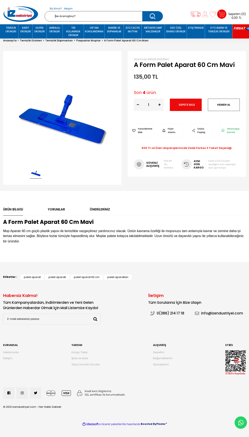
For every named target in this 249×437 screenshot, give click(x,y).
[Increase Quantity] (159, 105)
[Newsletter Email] (52, 319)
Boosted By (148, 424)
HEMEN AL (223, 105)
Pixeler (161, 424)
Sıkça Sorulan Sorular (86, 364)
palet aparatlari (117, 277)
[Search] (104, 16)
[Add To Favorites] (142, 130)
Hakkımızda (11, 352)
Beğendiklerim (163, 358)
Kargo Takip (80, 352)
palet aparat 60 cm (87, 277)
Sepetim (158, 352)
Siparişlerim (161, 364)
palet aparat (32, 277)
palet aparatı (57, 277)
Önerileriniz (100, 209)
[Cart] (231, 14)
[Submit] (95, 319)
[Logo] (20, 14)
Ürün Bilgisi (13, 209)
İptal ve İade (80, 358)
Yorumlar (56, 209)
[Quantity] (148, 105)
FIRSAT (239, 28)
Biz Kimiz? (56, 8)
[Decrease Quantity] (138, 105)
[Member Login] (205, 14)
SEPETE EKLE (187, 105)
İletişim (68, 8)
